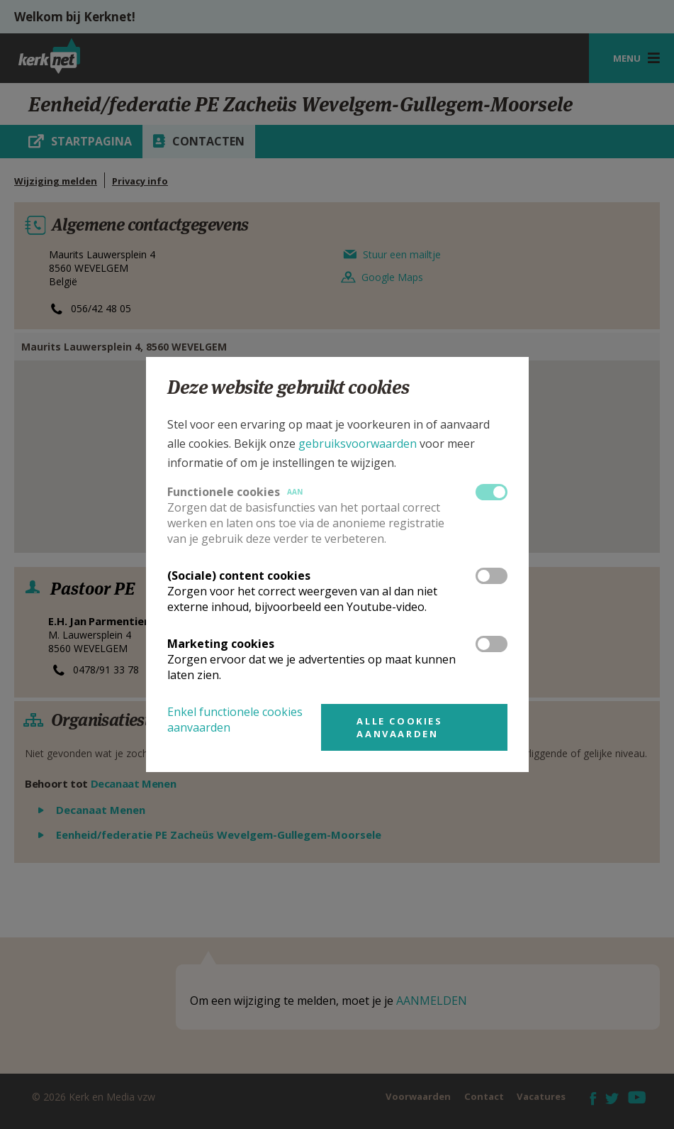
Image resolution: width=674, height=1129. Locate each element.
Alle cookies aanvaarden (399, 727)
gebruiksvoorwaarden (357, 443)
